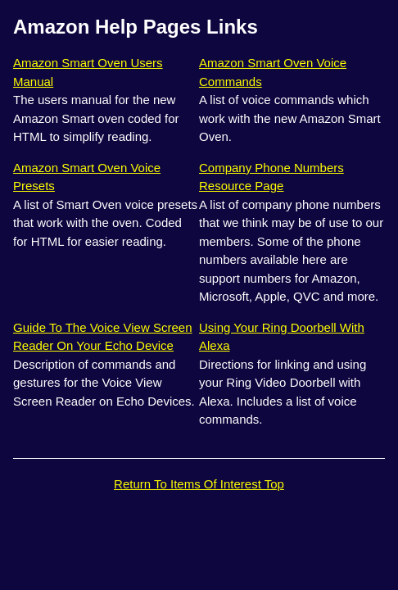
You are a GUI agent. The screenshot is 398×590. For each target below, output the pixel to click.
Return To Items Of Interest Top (199, 484)
